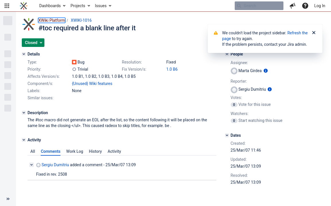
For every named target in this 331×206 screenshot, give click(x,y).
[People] (227, 54)
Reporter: (239, 81)
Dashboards (50, 5)
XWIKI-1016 (81, 20)
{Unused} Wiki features (92, 83)
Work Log (74, 151)
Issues (101, 5)
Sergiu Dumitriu (52, 165)
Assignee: (239, 62)
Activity (114, 151)
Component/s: (40, 83)
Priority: (34, 69)
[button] (7, 5)
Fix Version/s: (134, 69)
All (32, 151)
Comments (50, 151)
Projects (77, 5)
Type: (32, 62)
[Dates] (227, 135)
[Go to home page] (24, 5)
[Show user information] (265, 70)
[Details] (24, 54)
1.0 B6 (172, 69)
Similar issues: (40, 98)
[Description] (24, 113)
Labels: (34, 90)
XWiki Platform (51, 20)
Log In (319, 5)
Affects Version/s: (44, 76)
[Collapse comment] (31, 165)
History (95, 151)
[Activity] (24, 140)
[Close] (314, 33)
